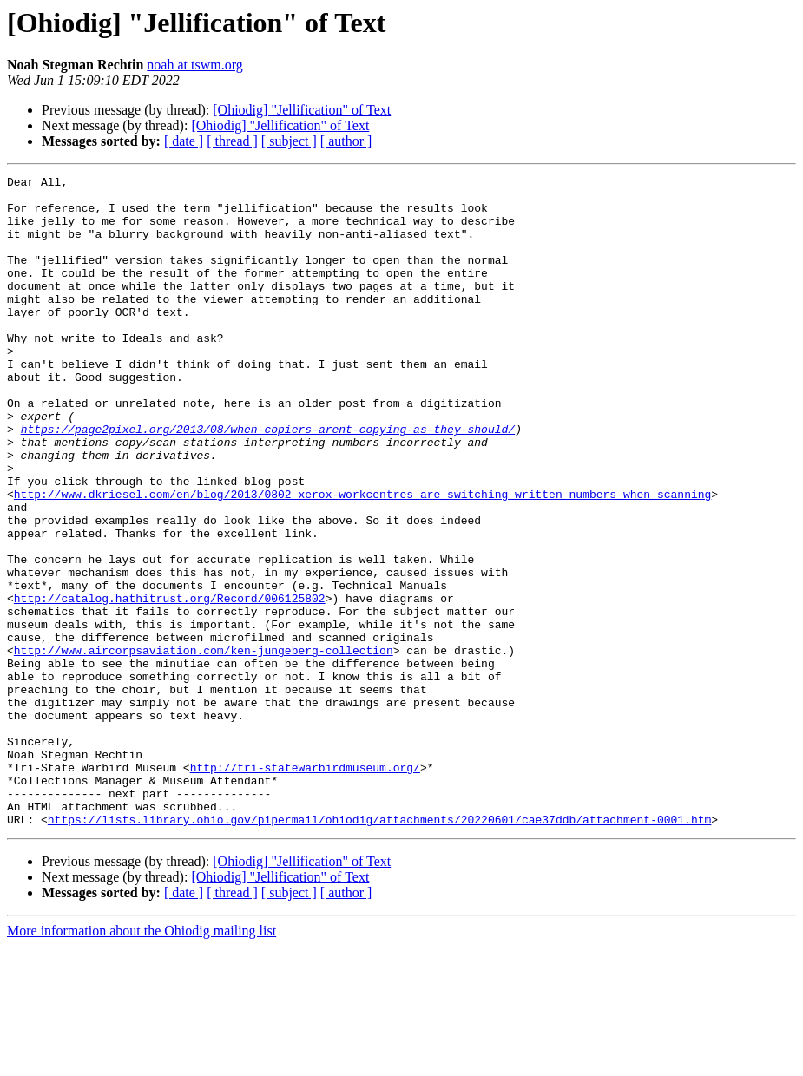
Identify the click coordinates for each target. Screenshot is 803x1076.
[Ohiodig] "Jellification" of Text (302, 109)
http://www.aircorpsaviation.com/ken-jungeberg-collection (203, 746)
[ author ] (346, 141)
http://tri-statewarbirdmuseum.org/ (305, 887)
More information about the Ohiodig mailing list (141, 1060)
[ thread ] (232, 141)
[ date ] (183, 141)
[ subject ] (289, 141)
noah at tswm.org (194, 64)
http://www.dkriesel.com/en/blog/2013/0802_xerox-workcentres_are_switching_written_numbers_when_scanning (362, 559)
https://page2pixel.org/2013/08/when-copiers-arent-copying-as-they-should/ (268, 481)
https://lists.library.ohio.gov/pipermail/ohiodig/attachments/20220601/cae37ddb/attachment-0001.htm (379, 949)
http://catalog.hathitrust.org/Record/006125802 (170, 684)
